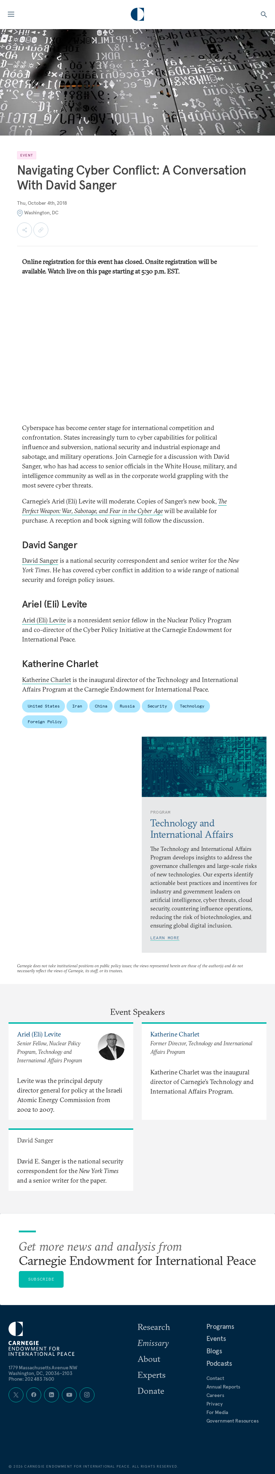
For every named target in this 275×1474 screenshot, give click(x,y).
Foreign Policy (45, 721)
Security (157, 706)
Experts (152, 1374)
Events (216, 1338)
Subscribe (41, 1279)
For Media (217, 1412)
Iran (77, 706)
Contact (215, 1378)
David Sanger (40, 560)
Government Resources (232, 1421)
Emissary (153, 1342)
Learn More (164, 937)
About (149, 1358)
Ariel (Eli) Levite (44, 620)
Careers (215, 1395)
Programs (220, 1326)
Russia (127, 706)
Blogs (214, 1351)
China (101, 706)
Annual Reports (223, 1387)
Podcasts (219, 1363)
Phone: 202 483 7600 (31, 1379)
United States (43, 706)
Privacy (214, 1404)
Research (154, 1326)
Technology (192, 706)
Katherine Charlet (46, 680)
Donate (151, 1390)
